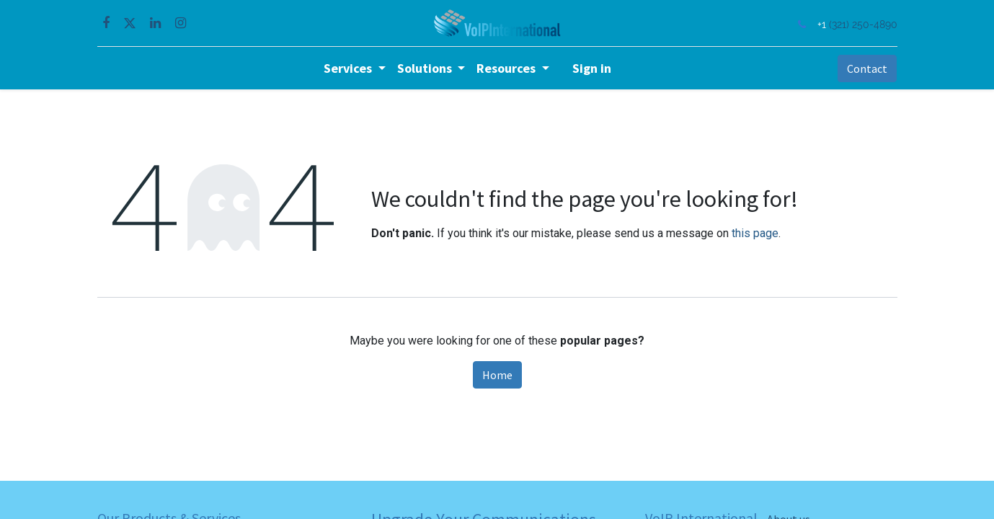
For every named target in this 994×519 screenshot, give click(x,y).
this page (755, 233)
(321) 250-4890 (863, 24)
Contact (867, 68)
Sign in (591, 68)
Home (497, 375)
